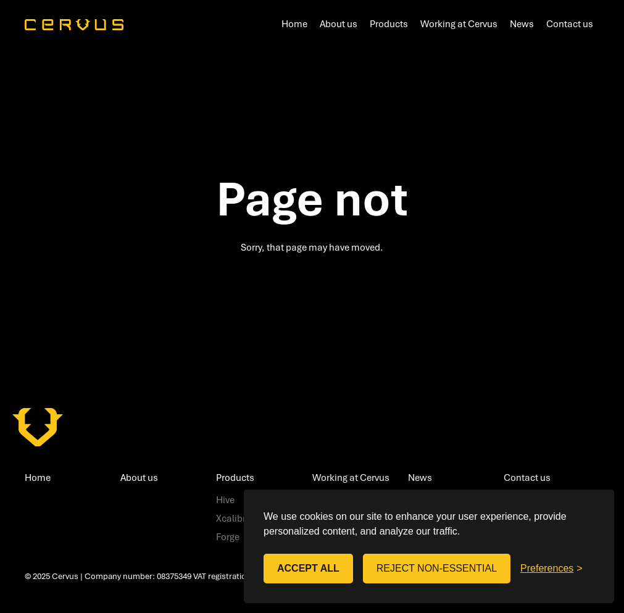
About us (338, 23)
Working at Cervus (458, 23)
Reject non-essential (436, 568)
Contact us (569, 23)
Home (294, 23)
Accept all (308, 568)
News (522, 23)
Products (389, 23)
